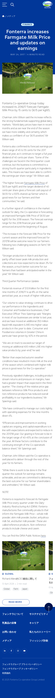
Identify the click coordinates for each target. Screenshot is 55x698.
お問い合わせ (9, 632)
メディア (7, 641)
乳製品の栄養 (9, 623)
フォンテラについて (12, 614)
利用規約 (6, 673)
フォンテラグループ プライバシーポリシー (22, 664)
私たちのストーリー (39, 632)
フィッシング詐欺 (38, 641)
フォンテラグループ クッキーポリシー (20, 669)
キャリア (34, 623)
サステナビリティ (38, 614)
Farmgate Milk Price (34, 183)
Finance (27, 25)
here (43, 536)
